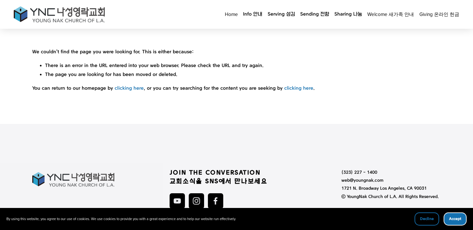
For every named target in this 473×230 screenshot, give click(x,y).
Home (231, 14)
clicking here (129, 89)
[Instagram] (196, 201)
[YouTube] (177, 201)
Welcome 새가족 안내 (390, 14)
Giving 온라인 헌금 (439, 14)
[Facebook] (215, 201)
